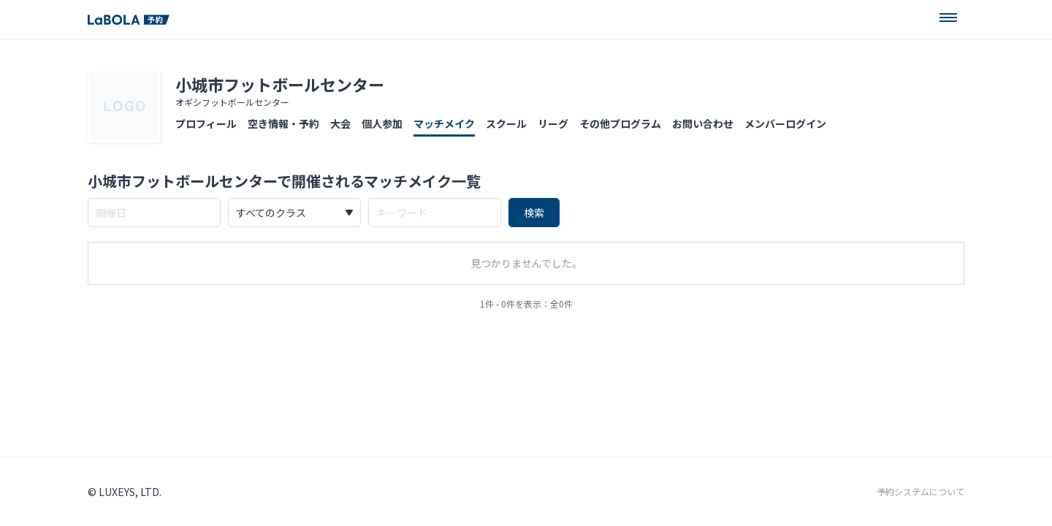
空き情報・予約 (283, 123)
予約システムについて (920, 492)
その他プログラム (620, 123)
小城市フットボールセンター (279, 84)
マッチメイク (444, 123)
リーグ (553, 123)
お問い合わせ (702, 123)
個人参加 (382, 123)
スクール (506, 123)
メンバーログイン (785, 123)
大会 (340, 123)
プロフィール (206, 123)
